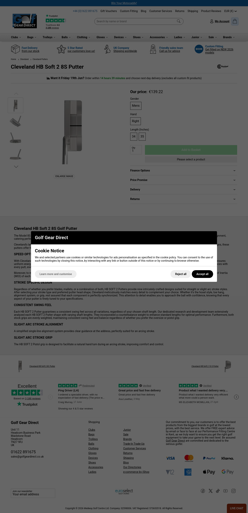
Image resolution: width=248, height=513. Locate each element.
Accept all (202, 274)
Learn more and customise (56, 274)
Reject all (180, 274)
